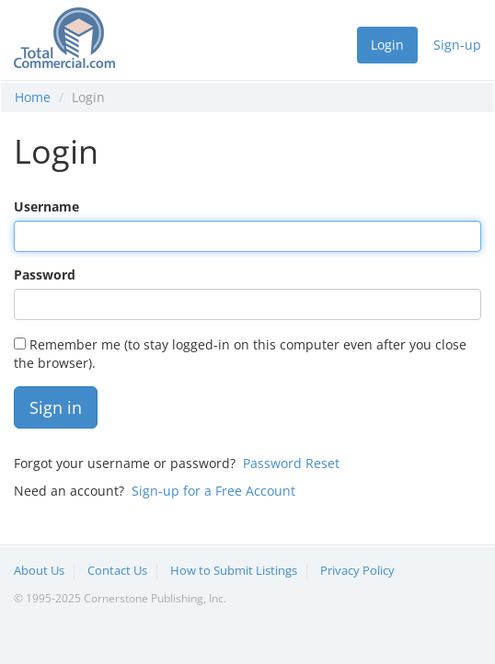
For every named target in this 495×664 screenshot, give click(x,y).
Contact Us (117, 570)
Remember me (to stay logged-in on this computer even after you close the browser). (240, 354)
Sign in (55, 407)
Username (46, 206)
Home (33, 97)
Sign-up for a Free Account (213, 490)
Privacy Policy (357, 570)
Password (44, 274)
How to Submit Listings (233, 570)
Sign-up (457, 44)
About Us (39, 570)
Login (387, 44)
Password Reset (291, 463)
